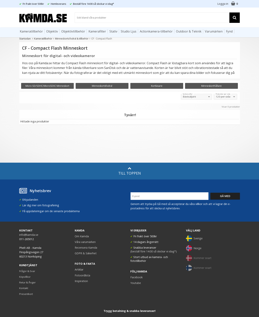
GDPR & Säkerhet (86, 253)
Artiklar (79, 269)
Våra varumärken (85, 242)
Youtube (135, 283)
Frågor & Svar (27, 271)
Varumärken (214, 31)
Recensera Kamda (86, 247)
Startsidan (25, 38)
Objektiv (52, 31)
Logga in (222, 3)
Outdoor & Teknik (188, 31)
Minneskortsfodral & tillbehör (71, 38)
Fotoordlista (82, 275)
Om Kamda (82, 236)
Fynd (229, 31)
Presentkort (26, 294)
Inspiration (81, 281)
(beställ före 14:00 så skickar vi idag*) (153, 251)
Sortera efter (188, 94)
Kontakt (23, 288)
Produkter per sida (223, 94)
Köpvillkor (25, 276)
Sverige (194, 238)
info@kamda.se (28, 235)
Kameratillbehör (31, 31)
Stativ (113, 31)
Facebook (136, 277)
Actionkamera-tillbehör (156, 31)
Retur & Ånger (27, 282)
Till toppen (129, 171)
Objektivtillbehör (73, 31)
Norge (193, 248)
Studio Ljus (128, 31)
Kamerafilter (97, 31)
